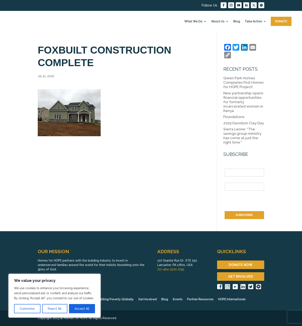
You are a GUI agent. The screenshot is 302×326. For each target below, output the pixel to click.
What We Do (193, 21)
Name (229, 166)
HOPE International (231, 299)
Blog (236, 21)
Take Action (253, 21)
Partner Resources (200, 299)
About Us (217, 21)
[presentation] (256, 202)
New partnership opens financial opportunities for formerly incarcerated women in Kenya (243, 102)
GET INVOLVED (240, 277)
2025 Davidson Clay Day (243, 123)
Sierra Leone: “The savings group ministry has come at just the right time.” (242, 135)
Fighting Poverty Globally (115, 299)
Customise (27, 308)
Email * (229, 180)
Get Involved (147, 299)
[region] (54, 296)
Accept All (82, 308)
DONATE (281, 21)
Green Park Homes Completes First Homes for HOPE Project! (243, 82)
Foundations (233, 117)
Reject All (54, 308)
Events (177, 299)
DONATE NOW (241, 265)
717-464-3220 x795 (170, 269)
